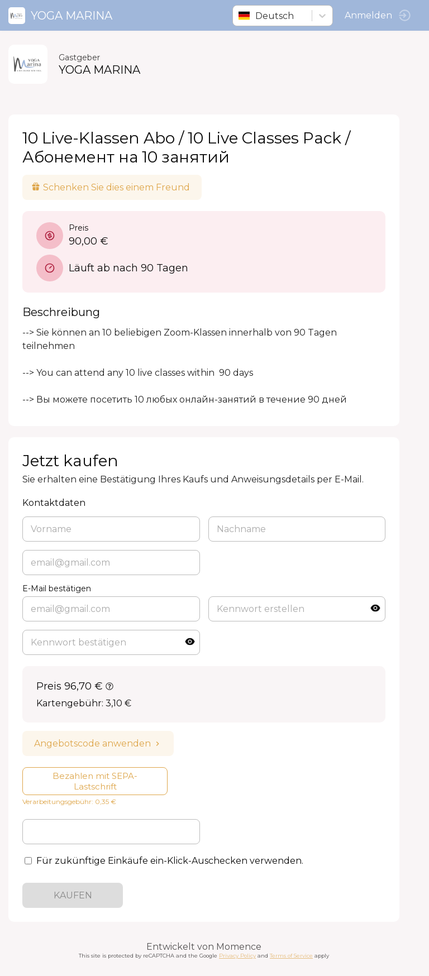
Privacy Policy (237, 956)
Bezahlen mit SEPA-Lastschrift (95, 781)
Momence (238, 946)
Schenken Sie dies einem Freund (110, 187)
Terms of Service (291, 956)
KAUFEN (73, 895)
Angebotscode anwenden (98, 743)
